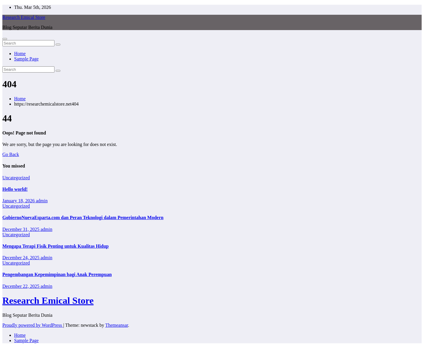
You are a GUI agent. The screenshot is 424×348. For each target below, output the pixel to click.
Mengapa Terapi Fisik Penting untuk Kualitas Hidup (55, 246)
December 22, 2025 (21, 286)
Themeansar (116, 325)
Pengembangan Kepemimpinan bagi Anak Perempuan (57, 274)
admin (42, 200)
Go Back (10, 154)
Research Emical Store (23, 17)
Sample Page (26, 58)
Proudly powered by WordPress (32, 325)
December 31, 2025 (21, 229)
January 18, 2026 (19, 200)
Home (20, 53)
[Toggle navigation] (4, 39)
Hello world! (15, 189)
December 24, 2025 (21, 257)
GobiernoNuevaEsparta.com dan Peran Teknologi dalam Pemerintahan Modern (82, 217)
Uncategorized (16, 177)
